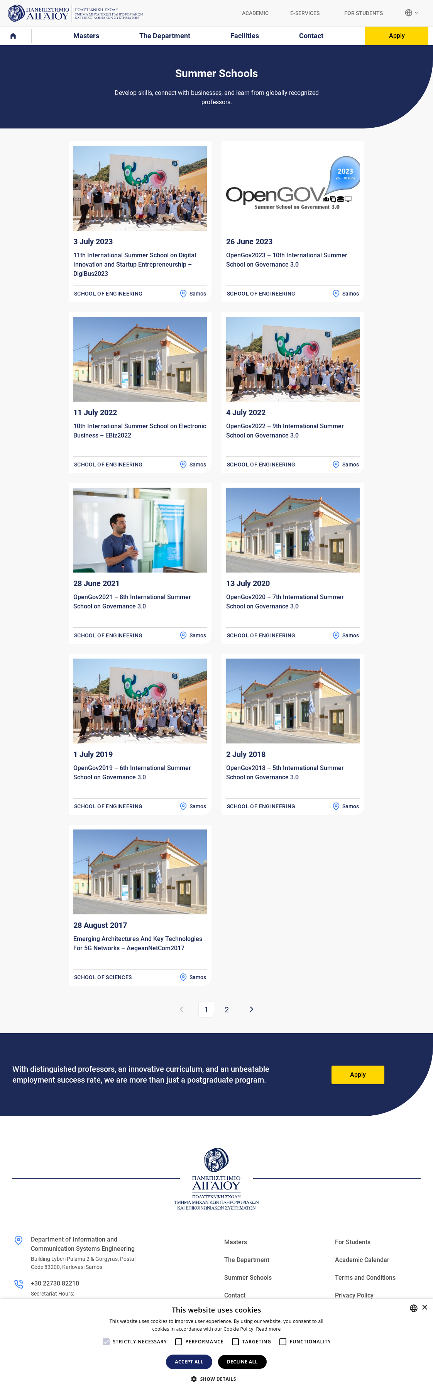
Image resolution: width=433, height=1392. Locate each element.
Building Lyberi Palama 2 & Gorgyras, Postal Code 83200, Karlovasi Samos (83, 1263)
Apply (397, 35)
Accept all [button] (189, 1361)
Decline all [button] (242, 1361)
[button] (216, 1379)
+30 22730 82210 (55, 1283)
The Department (246, 1260)
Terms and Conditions (365, 1277)
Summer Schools (248, 1277)
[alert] (216, 1345)
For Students (352, 1242)
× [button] (424, 1308)
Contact (234, 1295)
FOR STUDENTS (363, 13)
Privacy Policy (354, 1295)
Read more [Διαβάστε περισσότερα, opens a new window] (268, 1329)
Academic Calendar (362, 1260)
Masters (235, 1242)
